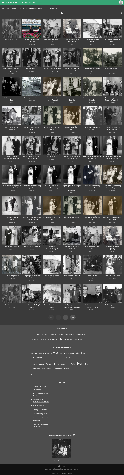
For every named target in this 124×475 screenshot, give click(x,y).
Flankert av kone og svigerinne (72, 247)
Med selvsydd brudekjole (32, 246)
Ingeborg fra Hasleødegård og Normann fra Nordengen (72, 188)
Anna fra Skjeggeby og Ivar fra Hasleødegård (112, 157)
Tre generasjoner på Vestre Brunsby (92, 99)
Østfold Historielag (39, 406)
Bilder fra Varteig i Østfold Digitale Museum (41, 400)
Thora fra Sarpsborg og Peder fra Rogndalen (112, 99)
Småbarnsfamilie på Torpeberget (72, 40)
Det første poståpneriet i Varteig (52, 306)
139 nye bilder (80, 334)
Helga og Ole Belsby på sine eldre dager (32, 277)
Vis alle (54, 8)
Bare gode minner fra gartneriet (32, 40)
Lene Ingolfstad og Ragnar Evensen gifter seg (52, 70)
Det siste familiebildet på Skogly (112, 40)
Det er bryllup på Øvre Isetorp (72, 128)
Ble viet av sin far (32, 68)
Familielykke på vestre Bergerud (92, 70)
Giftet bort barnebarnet (92, 127)
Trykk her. (76, 469)
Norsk (61, 466)
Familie (33, 8)
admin (70, 473)
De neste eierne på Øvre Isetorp (52, 128)
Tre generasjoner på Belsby (92, 40)
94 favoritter (78, 339)
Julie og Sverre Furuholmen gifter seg (11, 157)
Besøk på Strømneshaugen (52, 247)
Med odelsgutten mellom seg (52, 40)
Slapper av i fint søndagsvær (92, 277)
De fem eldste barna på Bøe (12, 99)
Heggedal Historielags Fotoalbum (40, 425)
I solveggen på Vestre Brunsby (72, 99)
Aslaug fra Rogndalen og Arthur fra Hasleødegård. (52, 187)
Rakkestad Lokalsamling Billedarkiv (41, 419)
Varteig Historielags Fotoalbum (20, 2)
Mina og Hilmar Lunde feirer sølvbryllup (72, 70)
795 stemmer (68, 339)
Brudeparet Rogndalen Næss (11, 218)
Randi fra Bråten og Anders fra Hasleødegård (11, 187)
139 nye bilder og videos (65, 334)
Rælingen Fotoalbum (40, 410)
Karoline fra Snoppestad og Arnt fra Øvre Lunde (32, 218)
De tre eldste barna (11, 127)
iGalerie (64, 473)
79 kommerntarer (53, 339)
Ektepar (25, 8)
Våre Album (42, 8)
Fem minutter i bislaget (72, 276)
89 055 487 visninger (39, 339)
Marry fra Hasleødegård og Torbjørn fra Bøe (32, 187)
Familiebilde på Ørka (12, 276)
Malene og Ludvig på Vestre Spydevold (92, 306)
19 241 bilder (36, 334)
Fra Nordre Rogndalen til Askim (32, 128)
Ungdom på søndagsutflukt (61, 460)
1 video (44, 334)
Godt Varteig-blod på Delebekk (112, 70)
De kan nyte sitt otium (112, 305)
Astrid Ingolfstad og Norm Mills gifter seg (11, 70)
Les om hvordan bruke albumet (40, 394)
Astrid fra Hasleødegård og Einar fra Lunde (92, 157)
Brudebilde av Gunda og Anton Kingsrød (112, 128)
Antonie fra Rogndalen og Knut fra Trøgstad (52, 99)
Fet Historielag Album (40, 414)
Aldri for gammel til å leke (31, 98)
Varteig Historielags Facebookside (39, 388)
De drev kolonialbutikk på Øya (51, 218)
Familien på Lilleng (11, 39)
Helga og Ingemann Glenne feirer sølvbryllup (72, 306)
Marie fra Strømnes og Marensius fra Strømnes (92, 187)
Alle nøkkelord (36, 375)
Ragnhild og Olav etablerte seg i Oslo (112, 218)
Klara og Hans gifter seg (12, 246)
